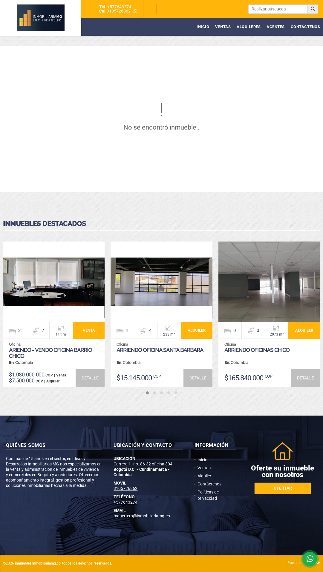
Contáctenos (305, 26)
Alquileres (249, 26)
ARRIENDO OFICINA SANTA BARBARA (160, 350)
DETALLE (90, 378)
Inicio (203, 26)
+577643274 (119, 6)
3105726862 (119, 11)
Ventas (223, 26)
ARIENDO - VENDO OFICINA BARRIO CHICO (50, 353)
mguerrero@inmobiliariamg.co (142, 515)
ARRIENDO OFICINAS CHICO (256, 350)
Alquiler (204, 475)
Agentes (276, 26)
